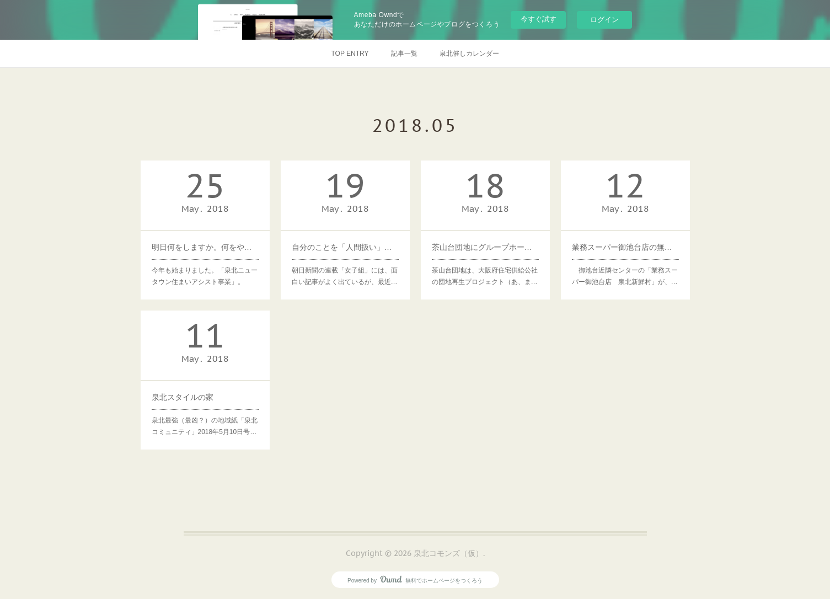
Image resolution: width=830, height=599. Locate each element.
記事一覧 (404, 53)
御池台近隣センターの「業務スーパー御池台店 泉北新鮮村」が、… (625, 276)
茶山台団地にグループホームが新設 (485, 247)
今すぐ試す (538, 19)
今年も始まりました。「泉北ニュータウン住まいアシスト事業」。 (205, 276)
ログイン (604, 19)
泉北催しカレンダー (469, 53)
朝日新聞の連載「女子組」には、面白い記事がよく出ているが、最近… (345, 276)
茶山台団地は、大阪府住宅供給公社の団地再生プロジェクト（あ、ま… (485, 276)
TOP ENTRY (349, 53)
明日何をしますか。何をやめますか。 (205, 247)
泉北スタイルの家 (182, 397)
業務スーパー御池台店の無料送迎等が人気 (625, 247)
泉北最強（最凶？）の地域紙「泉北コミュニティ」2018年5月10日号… (205, 426)
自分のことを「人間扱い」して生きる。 (345, 247)
